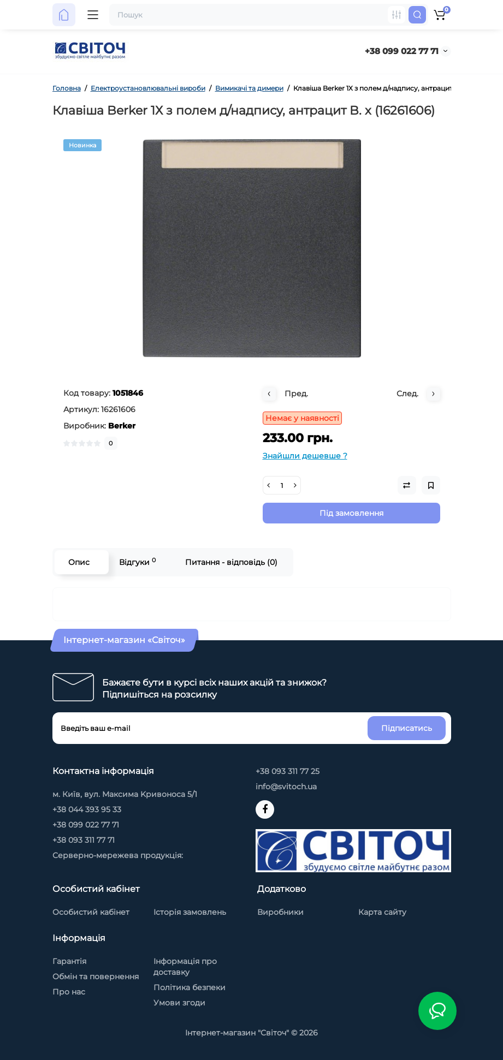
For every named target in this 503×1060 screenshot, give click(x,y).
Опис (79, 562)
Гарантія (69, 961)
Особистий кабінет (90, 912)
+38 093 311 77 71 (83, 840)
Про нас (68, 992)
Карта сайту (382, 912)
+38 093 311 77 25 (287, 771)
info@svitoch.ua (286, 786)
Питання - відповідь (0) (231, 562)
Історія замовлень (189, 912)
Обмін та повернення (95, 976)
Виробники (280, 912)
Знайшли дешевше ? (305, 456)
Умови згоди (179, 1003)
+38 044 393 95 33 (86, 809)
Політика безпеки (189, 987)
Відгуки (137, 562)
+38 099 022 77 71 (402, 51)
